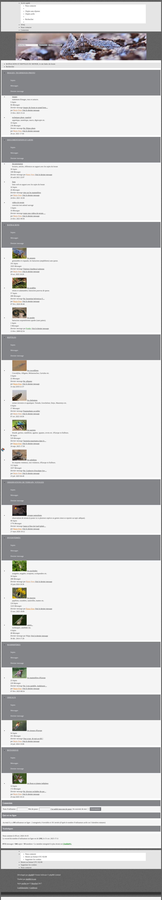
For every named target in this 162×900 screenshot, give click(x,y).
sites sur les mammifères (32, 193)
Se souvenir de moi (81, 809)
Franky (28, 328)
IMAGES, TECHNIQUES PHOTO (21, 73)
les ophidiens (32, 460)
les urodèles (31, 288)
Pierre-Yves (17, 110)
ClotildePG (67, 844)
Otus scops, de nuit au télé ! (33, 739)
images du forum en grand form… (35, 108)
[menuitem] (30, 6)
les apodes (31, 318)
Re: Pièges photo (29, 128)
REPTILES (11, 337)
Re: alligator (27, 381)
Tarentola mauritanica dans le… (34, 441)
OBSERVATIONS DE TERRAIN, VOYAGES (25, 482)
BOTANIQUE (12, 750)
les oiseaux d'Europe (34, 730)
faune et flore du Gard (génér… (34, 526)
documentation (17, 164)
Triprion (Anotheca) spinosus (33, 269)
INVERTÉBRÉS (13, 538)
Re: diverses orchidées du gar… (34, 791)
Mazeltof (34, 883)
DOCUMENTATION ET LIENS (20, 140)
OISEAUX (11, 697)
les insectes (31, 598)
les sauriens (31, 430)
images (14, 97)
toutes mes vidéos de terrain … (34, 213)
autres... (30, 625)
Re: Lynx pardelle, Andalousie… (35, 686)
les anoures (31, 258)
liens (14, 182)
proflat (23, 883)
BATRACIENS (13, 225)
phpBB (30, 875)
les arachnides (32, 571)
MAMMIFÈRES (13, 645)
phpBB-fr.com (31, 879)
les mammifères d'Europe (36, 678)
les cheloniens (32, 400)
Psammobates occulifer (31, 411)
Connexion (7, 803)
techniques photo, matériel (21, 117)
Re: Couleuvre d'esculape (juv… (35, 471)
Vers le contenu (21, 39)
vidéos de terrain (18, 202)
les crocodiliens (32, 370)
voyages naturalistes (34, 515)
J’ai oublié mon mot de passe (61, 809)
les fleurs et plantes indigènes (37, 783)
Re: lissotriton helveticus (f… (34, 299)
